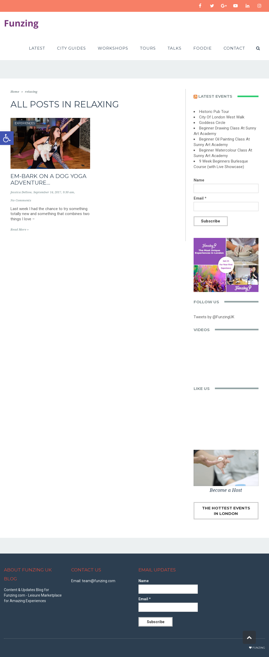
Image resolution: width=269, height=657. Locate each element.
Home (15, 91)
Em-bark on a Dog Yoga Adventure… (48, 179)
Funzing (258, 647)
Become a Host (226, 490)
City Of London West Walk (221, 117)
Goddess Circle (212, 122)
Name (199, 180)
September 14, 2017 (47, 192)
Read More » (20, 229)
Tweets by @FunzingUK (214, 317)
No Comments (21, 200)
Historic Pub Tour (214, 111)
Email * (200, 198)
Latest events (215, 96)
